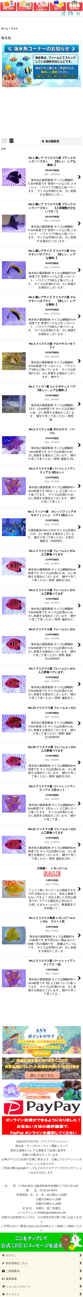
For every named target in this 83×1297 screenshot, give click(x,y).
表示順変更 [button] (50, 141)
